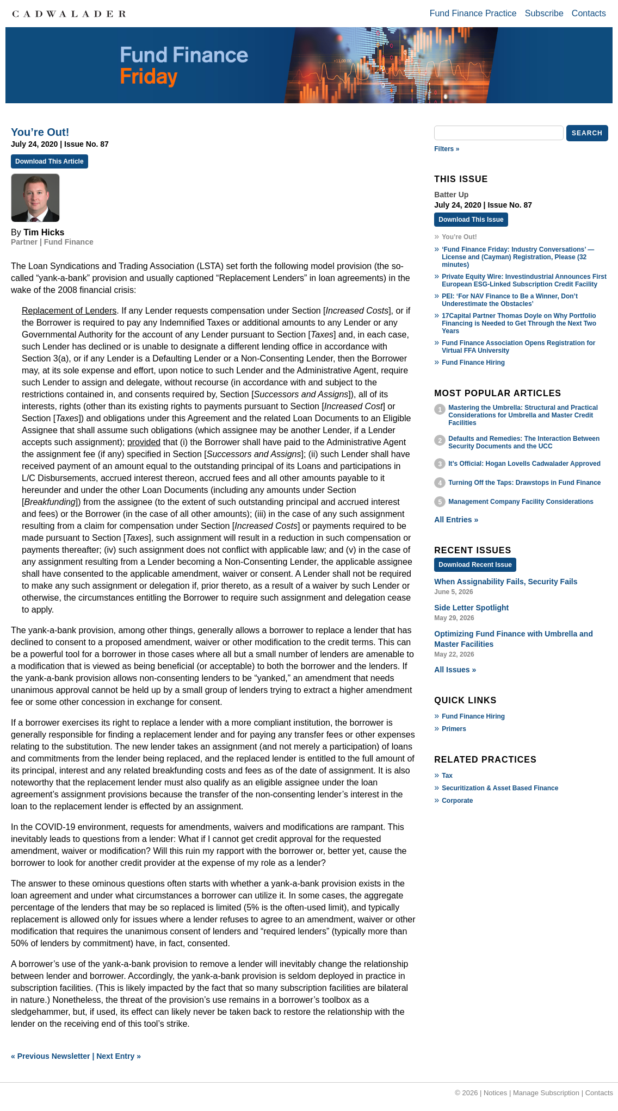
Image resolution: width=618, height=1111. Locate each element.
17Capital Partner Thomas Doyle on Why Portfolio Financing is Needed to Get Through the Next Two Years (519, 323)
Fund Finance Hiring (473, 362)
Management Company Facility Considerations (521, 501)
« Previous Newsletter (50, 1056)
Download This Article (49, 161)
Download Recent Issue (475, 565)
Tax (447, 775)
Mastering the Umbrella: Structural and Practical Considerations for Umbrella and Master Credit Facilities (523, 415)
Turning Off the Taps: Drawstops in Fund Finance (524, 482)
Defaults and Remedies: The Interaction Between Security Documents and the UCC (524, 442)
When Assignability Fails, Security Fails (505, 581)
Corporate (457, 800)
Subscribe (544, 13)
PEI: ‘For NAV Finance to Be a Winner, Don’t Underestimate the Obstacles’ (510, 300)
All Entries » (456, 519)
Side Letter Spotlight (471, 607)
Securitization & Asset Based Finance (500, 788)
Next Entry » (118, 1056)
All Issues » (455, 669)
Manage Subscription (546, 1093)
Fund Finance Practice (473, 13)
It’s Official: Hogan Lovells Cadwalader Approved (524, 463)
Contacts (589, 13)
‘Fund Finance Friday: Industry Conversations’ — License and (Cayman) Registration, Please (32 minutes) (518, 257)
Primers (454, 729)
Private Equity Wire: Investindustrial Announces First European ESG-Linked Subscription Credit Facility (524, 280)
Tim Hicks (43, 232)
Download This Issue (470, 219)
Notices (495, 1093)
